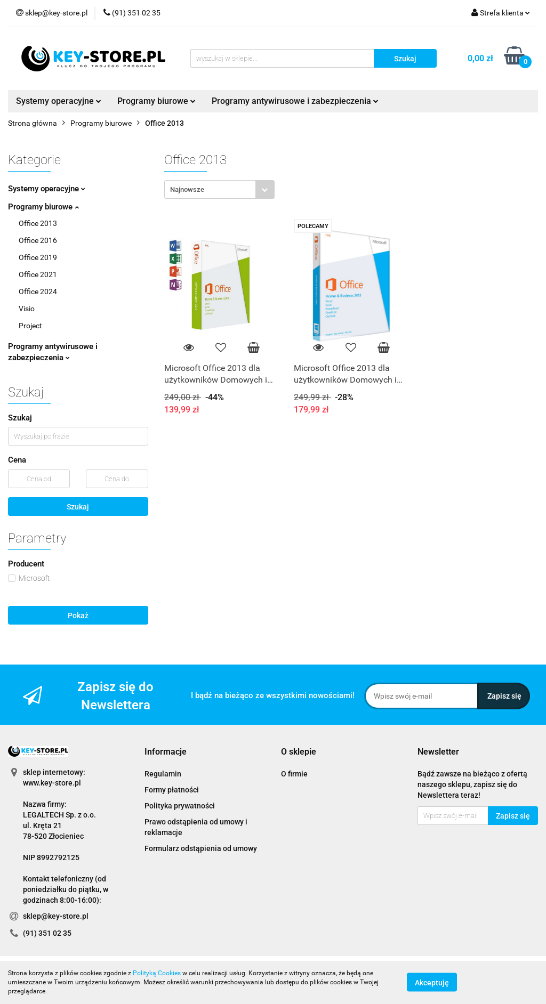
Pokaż (78, 615)
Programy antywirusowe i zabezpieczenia (295, 101)
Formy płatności (171, 790)
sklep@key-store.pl (56, 916)
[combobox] (219, 189)
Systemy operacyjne (58, 101)
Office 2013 (38, 223)
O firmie (294, 774)
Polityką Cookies (157, 973)
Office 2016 (38, 240)
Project (30, 325)
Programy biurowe (156, 101)
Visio (27, 308)
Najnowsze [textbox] (187, 189)
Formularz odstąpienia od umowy (200, 848)
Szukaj (78, 507)
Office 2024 (38, 291)
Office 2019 (38, 257)
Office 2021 (38, 274)
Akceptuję (432, 982)
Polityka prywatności (179, 805)
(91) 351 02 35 (47, 933)
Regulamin (162, 774)
